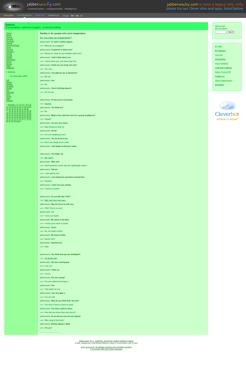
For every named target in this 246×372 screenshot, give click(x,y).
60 (7, 117)
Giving (8, 97)
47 (25, 113)
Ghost (8, 62)
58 (28, 115)
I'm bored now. (51, 258)
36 (23, 111)
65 (20, 117)
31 (10, 111)
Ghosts (9, 64)
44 (17, 113)
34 (17, 111)
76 (23, 119)
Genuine (9, 39)
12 (10, 107)
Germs (9, 54)
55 (20, 115)
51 (10, 115)
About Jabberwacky (223, 80)
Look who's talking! (223, 68)
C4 (81, 16)
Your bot (218, 55)
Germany (10, 51)
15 (17, 107)
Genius (9, 37)
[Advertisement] (21, 182)
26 (20, 109)
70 (7, 119)
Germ (8, 47)
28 (25, 109)
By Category (220, 51)
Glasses (9, 101)
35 (20, 111)
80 (7, 121)
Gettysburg (10, 60)
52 (12, 115)
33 (15, 111)
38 (28, 111)
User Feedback (221, 63)
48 (28, 113)
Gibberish (10, 68)
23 (12, 109)
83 (15, 121)
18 (25, 107)
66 (23, 117)
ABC (77, 16)
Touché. (48, 104)
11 (7, 107)
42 (12, 113)
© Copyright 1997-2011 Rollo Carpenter (106, 349)
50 (7, 115)
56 (23, 115)
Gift (7, 80)
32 (12, 111)
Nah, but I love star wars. (55, 200)
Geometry (10, 41)
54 (17, 115)
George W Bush (12, 45)
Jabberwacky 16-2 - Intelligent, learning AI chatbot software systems (106, 341)
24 (15, 109)
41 (10, 113)
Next (18, 121)
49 (30, 113)
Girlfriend (10, 92)
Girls (8, 94)
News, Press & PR (223, 72)
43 (15, 113)
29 (28, 109)
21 (7, 109)
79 (30, 119)
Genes (9, 33)
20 (30, 107)
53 (15, 115)
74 (17, 119)
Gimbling (9, 86)
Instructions (220, 59)
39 (30, 111)
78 (28, 119)
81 (10, 121)
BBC (72, 16)
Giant (8, 66)
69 (30, 117)
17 (23, 107)
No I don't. (49, 158)
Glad (8, 99)
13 (12, 107)
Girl (7, 90)
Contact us (219, 76)
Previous (11, 105)
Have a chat (220, 26)
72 (12, 119)
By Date (218, 46)
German (9, 49)
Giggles (9, 84)
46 (23, 113)
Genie (8, 35)
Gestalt (9, 56)
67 (25, 117)
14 (15, 107)
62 (12, 117)
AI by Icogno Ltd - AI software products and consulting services (106, 347)
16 (20, 107)
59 (30, 115)
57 (25, 115)
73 (15, 119)
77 (25, 119)
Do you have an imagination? (56, 38)
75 (20, 119)
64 (17, 117)
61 (10, 117)
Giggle (9, 82)
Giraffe (9, 88)
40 (7, 113)
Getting (9, 58)
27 (23, 109)
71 (10, 119)
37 (25, 111)
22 (10, 109)
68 (28, 117)
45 (20, 113)
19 (28, 107)
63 (15, 117)
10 (30, 105)
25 (17, 109)
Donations (219, 85)
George (66, 16)
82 (12, 121)
